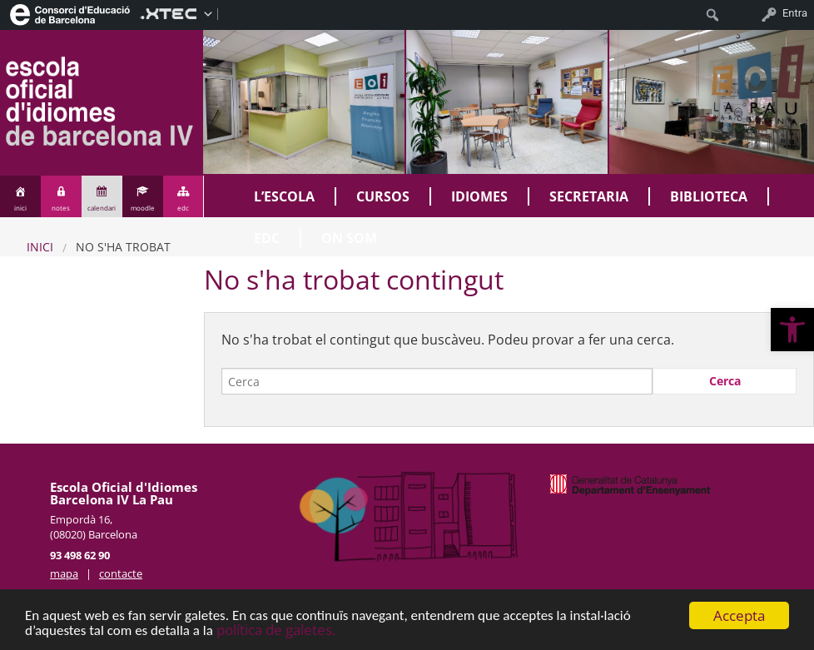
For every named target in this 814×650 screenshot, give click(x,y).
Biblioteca (708, 196)
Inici (40, 247)
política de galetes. (275, 630)
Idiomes (479, 196)
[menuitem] (70, 13)
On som (349, 238)
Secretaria (588, 196)
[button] (792, 329)
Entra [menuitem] (794, 13)
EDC (267, 238)
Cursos (382, 196)
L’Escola (284, 196)
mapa (64, 573)
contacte (120, 573)
